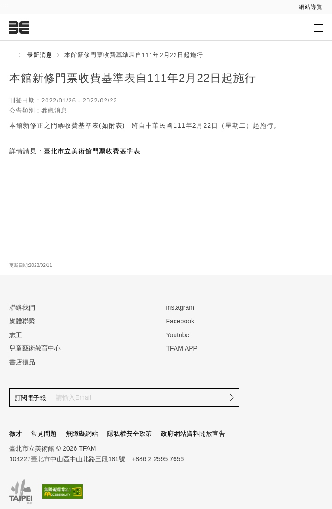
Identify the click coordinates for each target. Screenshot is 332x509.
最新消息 (39, 54)
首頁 (12, 54)
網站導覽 (311, 7)
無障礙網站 (82, 433)
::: (5, 5)
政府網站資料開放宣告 (193, 433)
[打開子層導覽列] (318, 27)
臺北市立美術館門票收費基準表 (92, 151)
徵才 (15, 433)
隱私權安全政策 (129, 433)
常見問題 (44, 433)
